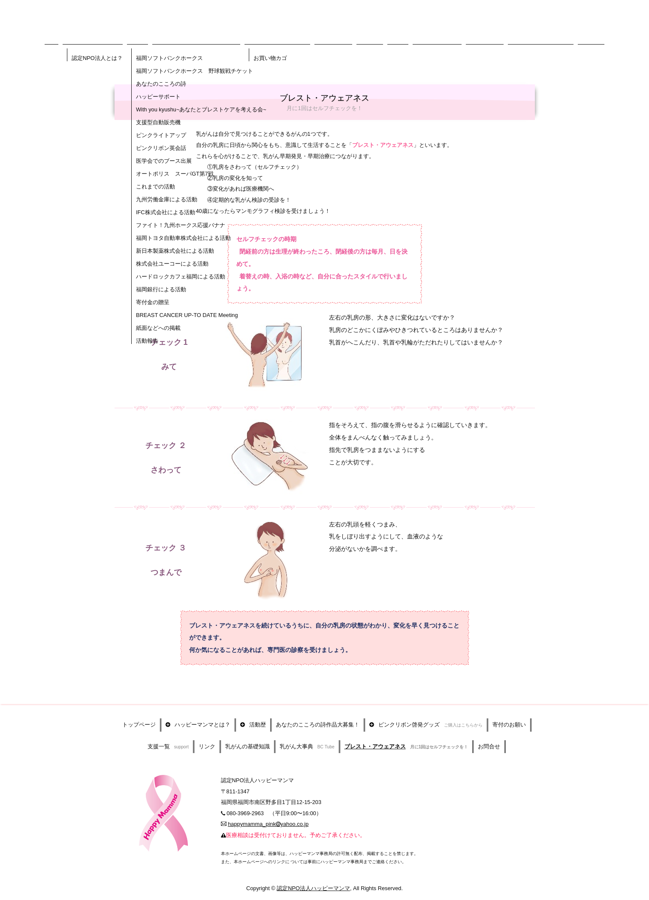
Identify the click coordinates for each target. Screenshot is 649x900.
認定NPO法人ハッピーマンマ (313, 879)
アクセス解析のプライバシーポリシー (346, 896)
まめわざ (295, 896)
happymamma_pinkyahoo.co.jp (268, 815)
